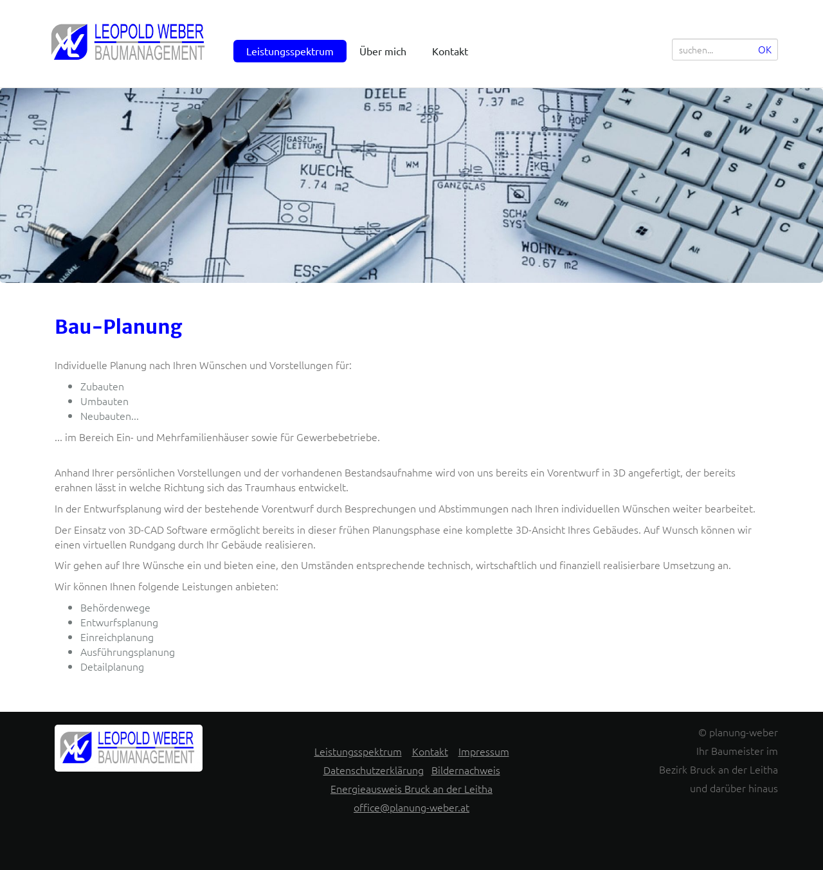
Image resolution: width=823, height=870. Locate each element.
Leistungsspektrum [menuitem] (290, 50)
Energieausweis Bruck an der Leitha (411, 788)
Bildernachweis (465, 770)
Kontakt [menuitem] (450, 50)
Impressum (483, 751)
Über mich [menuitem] (382, 50)
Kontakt (430, 751)
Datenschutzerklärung (373, 770)
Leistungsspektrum (358, 751)
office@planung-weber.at (411, 807)
